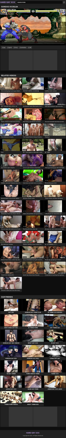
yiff (30, 47)
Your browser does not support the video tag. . (33, 27)
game (10, 47)
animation (23, 47)
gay (4, 47)
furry (16, 47)
